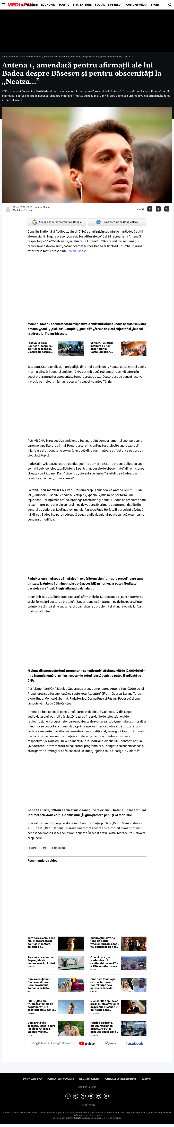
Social (100, 4)
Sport (155, 4)
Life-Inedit (115, 4)
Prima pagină (8, 56)
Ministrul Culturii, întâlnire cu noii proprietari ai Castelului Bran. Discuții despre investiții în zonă (102, 347)
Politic (64, 4)
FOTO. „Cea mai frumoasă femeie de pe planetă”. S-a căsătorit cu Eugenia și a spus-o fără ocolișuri (41, 1005)
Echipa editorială (32, 1079)
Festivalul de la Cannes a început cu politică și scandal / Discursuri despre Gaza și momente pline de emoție (40, 347)
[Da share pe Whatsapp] (166, 209)
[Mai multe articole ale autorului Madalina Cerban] (8, 209)
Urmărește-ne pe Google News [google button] (117, 222)
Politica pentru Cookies (60, 1079)
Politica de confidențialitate (120, 1079)
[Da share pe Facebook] (149, 209)
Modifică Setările (87, 1087)
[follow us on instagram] (111, 1044)
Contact (146, 1079)
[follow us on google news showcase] (63, 1044)
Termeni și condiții (89, 1079)
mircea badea (58, 847)
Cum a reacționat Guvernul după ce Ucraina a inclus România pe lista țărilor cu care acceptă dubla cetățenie (39, 984)
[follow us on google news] (39, 1044)
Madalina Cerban (22, 210)
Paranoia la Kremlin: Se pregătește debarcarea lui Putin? (41, 960)
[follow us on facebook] (134, 1043)
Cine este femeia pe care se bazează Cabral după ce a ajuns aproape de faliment (103, 984)
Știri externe (82, 4)
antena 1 (33, 847)
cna (44, 847)
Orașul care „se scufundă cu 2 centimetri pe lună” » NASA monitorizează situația (104, 962)
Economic (48, 4)
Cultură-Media (136, 4)
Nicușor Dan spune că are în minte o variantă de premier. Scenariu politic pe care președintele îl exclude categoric (104, 1005)
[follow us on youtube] (87, 1044)
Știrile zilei (29, 4)
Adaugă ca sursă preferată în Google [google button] (57, 222)
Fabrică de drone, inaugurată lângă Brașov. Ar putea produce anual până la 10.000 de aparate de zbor (104, 1027)
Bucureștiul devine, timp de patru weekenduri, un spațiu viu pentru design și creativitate (104, 942)
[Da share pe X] (158, 209)
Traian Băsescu (77, 251)
